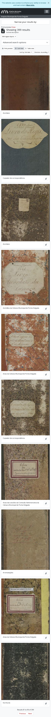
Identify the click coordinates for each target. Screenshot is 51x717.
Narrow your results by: (25, 22)
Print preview (7, 48)
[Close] (48, 3)
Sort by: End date (25, 52)
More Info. (30, 5)
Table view (29, 48)
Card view (19, 48)
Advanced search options (14, 42)
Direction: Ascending (41, 52)
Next (30, 713)
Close (13, 27)
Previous (22, 713)
